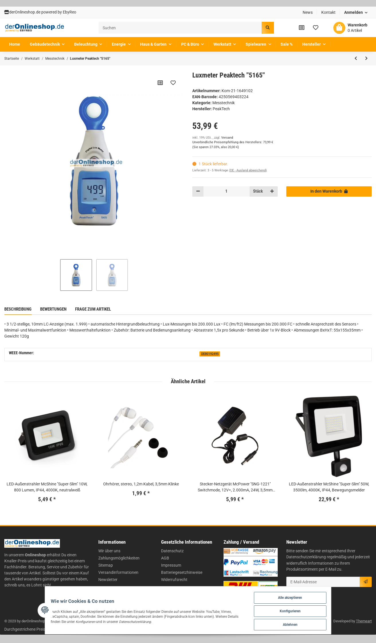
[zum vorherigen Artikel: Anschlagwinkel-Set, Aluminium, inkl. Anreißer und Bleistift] (355, 58)
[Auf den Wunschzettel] (172, 82)
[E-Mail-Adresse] (323, 582)
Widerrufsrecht (174, 579)
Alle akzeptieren (305, 596)
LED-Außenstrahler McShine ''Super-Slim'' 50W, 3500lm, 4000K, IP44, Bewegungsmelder (329, 487)
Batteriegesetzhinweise (181, 572)
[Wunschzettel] (316, 27)
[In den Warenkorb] (329, 191)
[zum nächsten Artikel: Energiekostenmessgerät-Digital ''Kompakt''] (366, 58)
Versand (227, 138)
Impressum (171, 565)
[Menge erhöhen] (272, 191)
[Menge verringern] (198, 191)
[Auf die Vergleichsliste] (159, 82)
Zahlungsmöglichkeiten (119, 558)
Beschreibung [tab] (18, 309)
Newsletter (107, 579)
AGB (165, 558)
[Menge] (226, 191)
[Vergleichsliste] (302, 27)
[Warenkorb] (350, 28)
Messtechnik (223, 102)
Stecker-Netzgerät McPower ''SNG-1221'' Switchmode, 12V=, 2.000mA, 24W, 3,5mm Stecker (235, 487)
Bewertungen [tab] (53, 309)
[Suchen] (180, 28)
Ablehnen (305, 624)
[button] (356, 12)
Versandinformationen (118, 572)
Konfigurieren (305, 610)
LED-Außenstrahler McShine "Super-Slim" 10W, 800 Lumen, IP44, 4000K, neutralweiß (47, 487)
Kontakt (328, 12)
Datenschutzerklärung (306, 557)
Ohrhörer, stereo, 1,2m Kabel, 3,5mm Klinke (141, 484)
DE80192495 (210, 354)
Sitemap (105, 565)
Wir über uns (109, 551)
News (308, 12)
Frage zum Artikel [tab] (93, 309)
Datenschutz (172, 551)
